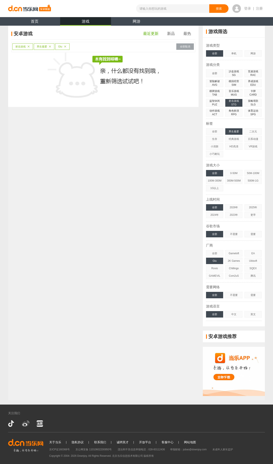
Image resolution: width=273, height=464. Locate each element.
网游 (136, 21)
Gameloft (234, 253)
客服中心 (168, 442)
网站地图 (190, 442)
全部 (214, 53)
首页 (35, 21)
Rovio (214, 268)
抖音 (11, 423)
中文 (233, 314)
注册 (259, 8)
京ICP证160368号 (59, 449)
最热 (187, 33)
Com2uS (234, 275)
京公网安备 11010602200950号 (94, 449)
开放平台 (145, 442)
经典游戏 (234, 138)
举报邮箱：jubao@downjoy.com (188, 449)
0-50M (233, 173)
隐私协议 (78, 442)
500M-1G (253, 180)
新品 (171, 33)
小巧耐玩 (214, 153)
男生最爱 (44, 46)
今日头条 (39, 423)
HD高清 (233, 146)
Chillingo (234, 268)
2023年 (234, 214)
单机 (233, 53)
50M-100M (253, 173)
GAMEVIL (214, 275)
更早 (253, 214)
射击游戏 (22, 46)
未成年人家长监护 (222, 449)
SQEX (253, 268)
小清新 (214, 146)
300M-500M (234, 180)
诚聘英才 (123, 442)
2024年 (215, 214)
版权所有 (149, 455)
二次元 (253, 131)
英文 (253, 314)
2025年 (253, 207)
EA (253, 253)
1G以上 (214, 188)
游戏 (85, 22)
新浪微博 (25, 423)
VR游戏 (253, 146)
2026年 (234, 207)
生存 (214, 138)
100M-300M (214, 180)
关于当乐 (55, 442)
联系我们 (100, 442)
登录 (247, 8)
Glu (62, 46)
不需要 (234, 234)
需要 (253, 234)
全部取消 (185, 46)
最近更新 (151, 33)
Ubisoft (253, 260)
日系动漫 (253, 138)
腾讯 (253, 275)
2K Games (234, 260)
